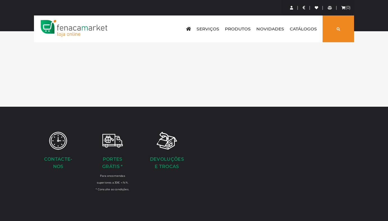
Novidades (270, 29)
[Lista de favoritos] (316, 7)
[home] (188, 28)
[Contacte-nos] (58, 151)
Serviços (208, 29)
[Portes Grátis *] (112, 161)
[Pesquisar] (338, 28)
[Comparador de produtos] (330, 7)
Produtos (238, 29)
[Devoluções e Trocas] (167, 151)
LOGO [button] (74, 28)
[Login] (292, 7)
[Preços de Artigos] (304, 7)
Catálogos (303, 29)
